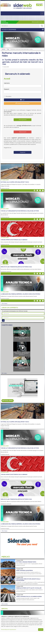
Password (6, 89)
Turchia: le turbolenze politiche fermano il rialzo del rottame (20, 211)
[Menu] (42, 13)
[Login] (3, 320)
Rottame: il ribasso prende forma (26, 562)
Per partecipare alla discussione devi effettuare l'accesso (14, 311)
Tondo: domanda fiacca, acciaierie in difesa (29, 596)
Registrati (22, 152)
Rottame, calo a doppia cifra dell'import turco (15, 182)
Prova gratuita (22, 119)
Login (22, 99)
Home (3, 49)
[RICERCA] (41, 26)
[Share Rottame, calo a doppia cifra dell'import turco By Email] (34, 190)
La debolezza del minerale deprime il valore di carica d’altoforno (20, 294)
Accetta (41, 629)
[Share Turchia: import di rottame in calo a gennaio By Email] (34, 246)
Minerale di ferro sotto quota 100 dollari (28, 588)
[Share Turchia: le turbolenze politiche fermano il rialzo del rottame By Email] (34, 219)
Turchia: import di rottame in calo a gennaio (14, 239)
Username (7, 83)
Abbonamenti (22, 132)
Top (8, 49)
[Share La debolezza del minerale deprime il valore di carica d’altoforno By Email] (34, 301)
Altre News (4, 303)
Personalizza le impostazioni (8, 629)
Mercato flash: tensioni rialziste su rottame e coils (16, 266)
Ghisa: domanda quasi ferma (24, 570)
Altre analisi (4, 604)
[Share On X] (40, 190)
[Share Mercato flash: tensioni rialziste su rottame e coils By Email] (34, 273)
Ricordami (7, 96)
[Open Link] (6, 5)
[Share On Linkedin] (37, 190)
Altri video (4, 373)
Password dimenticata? (22, 103)
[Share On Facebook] (43, 190)
